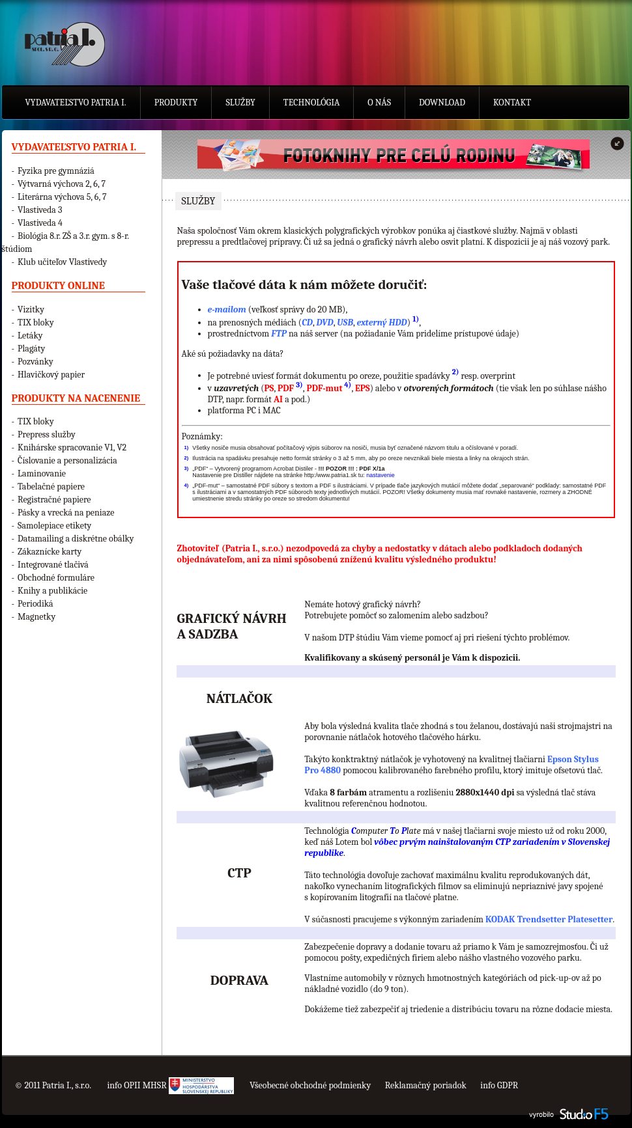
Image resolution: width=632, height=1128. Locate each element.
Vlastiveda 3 (40, 209)
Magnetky (36, 616)
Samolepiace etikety (54, 525)
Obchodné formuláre (56, 577)
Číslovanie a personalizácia (67, 460)
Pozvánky (35, 361)
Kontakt (512, 102)
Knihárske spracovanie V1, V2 (72, 447)
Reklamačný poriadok (426, 1085)
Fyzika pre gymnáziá (56, 170)
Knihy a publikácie (52, 590)
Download (442, 102)
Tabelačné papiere (51, 486)
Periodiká (35, 603)
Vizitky (31, 309)
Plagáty (31, 348)
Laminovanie (42, 473)
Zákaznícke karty (49, 551)
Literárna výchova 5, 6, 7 (62, 196)
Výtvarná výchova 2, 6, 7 (62, 183)
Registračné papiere (54, 499)
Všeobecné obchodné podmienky (310, 1085)
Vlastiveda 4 (40, 222)
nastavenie (380, 475)
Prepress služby (47, 434)
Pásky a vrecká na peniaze (66, 512)
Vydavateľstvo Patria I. (75, 102)
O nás (379, 102)
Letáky (30, 335)
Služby (240, 102)
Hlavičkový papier (51, 374)
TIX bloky (36, 322)
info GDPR (499, 1085)
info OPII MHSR (170, 1085)
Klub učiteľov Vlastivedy (62, 262)
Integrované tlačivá (53, 564)
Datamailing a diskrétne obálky (76, 538)
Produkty (176, 102)
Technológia (311, 102)
